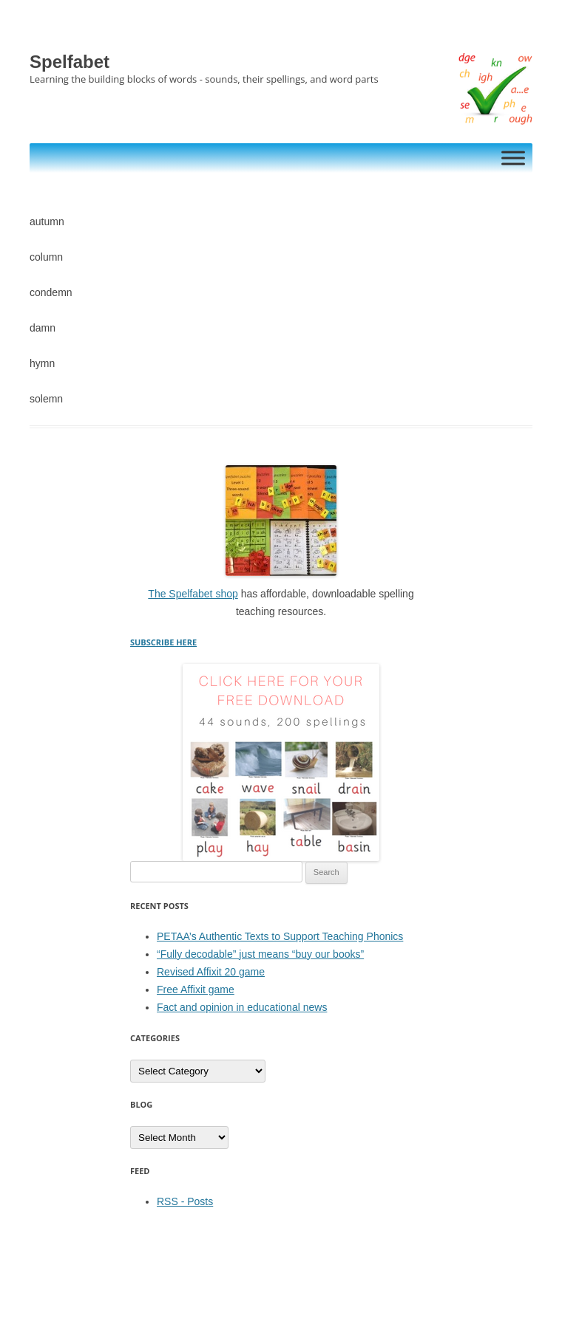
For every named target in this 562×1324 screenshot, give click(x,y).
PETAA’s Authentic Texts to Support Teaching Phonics (280, 936)
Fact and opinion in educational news (242, 1007)
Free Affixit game (195, 989)
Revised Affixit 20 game (211, 972)
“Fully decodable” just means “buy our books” (260, 954)
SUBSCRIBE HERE (163, 642)
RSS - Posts (185, 1201)
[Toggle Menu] (513, 158)
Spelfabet (69, 62)
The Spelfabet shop (192, 594)
